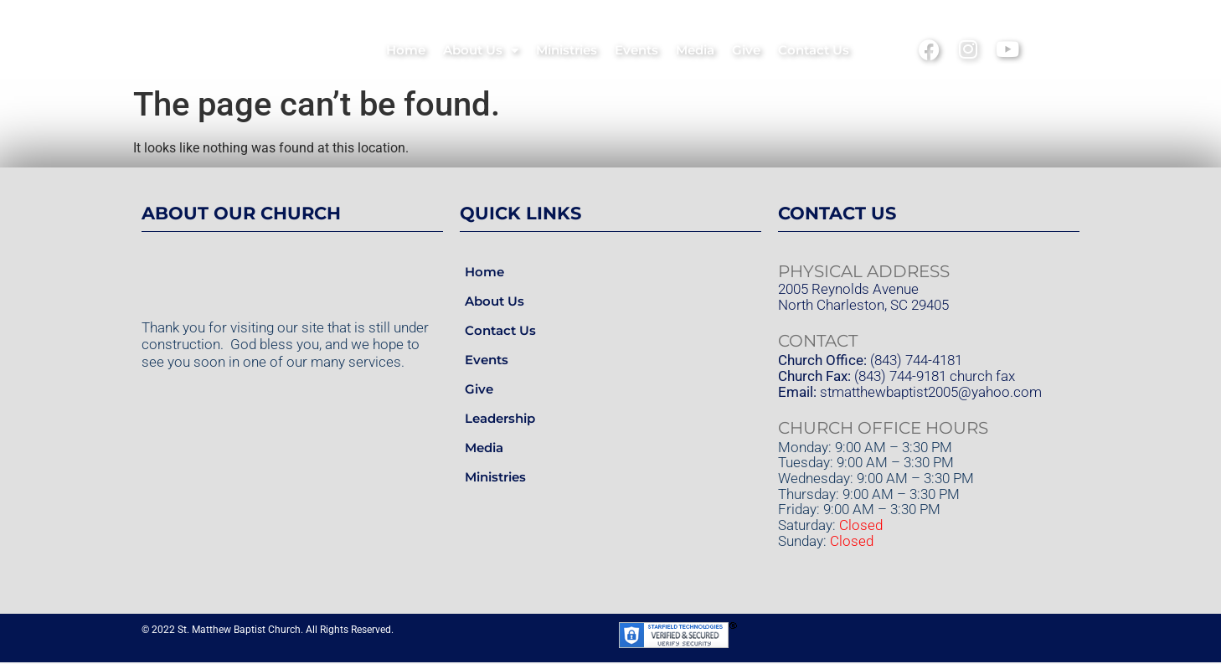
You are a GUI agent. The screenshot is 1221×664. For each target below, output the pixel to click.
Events (636, 50)
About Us (480, 50)
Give (746, 50)
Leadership (500, 421)
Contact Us (813, 50)
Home (405, 50)
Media (695, 50)
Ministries (566, 50)
